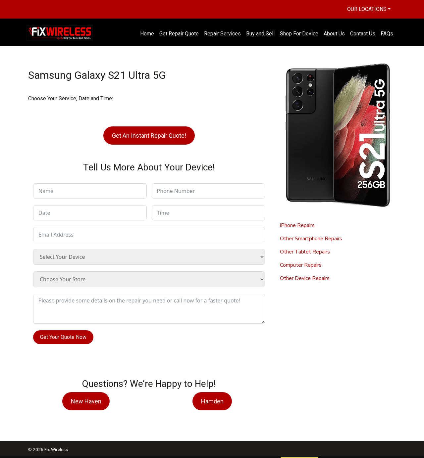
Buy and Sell (260, 33)
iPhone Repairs (297, 225)
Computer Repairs (301, 265)
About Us (334, 33)
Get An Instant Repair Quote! (149, 135)
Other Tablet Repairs (305, 251)
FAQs (387, 33)
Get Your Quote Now (63, 337)
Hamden (212, 401)
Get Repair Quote (179, 33)
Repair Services (222, 33)
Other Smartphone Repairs (311, 238)
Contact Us (362, 33)
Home (147, 33)
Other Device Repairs (305, 278)
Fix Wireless (56, 449)
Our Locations (367, 9)
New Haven (86, 401)
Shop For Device (299, 33)
